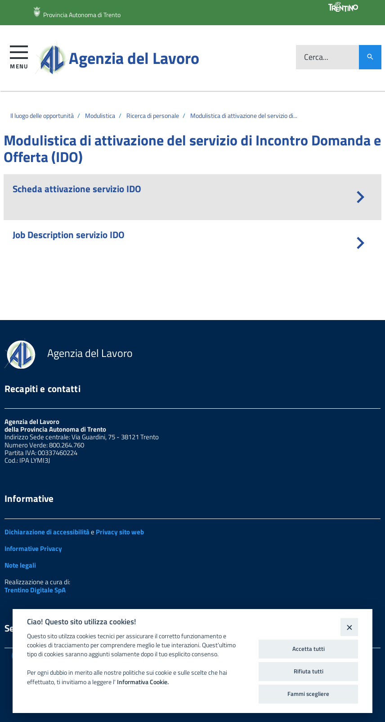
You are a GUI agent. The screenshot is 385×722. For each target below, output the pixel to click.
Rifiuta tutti (308, 671)
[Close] (349, 627)
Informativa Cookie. (143, 681)
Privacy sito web (120, 532)
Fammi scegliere (308, 693)
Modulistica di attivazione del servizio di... (243, 115)
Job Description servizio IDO (69, 234)
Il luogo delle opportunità (42, 115)
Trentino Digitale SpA (35, 590)
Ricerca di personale (152, 115)
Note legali (20, 565)
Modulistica (100, 115)
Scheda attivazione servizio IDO (77, 188)
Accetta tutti (308, 648)
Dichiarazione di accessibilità (47, 532)
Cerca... (316, 57)
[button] (19, 55)
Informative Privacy (33, 548)
